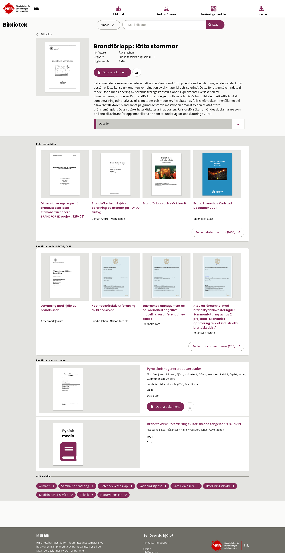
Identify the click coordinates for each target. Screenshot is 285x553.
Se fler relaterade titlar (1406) (216, 232)
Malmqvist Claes (204, 218)
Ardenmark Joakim (52, 321)
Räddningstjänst (150, 486)
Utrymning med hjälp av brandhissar (58, 308)
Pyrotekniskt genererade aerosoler (174, 368)
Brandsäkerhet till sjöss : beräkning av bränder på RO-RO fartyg (116, 207)
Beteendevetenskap (114, 486)
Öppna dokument (115, 72)
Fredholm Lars (151, 324)
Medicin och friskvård (53, 495)
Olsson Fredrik (119, 321)
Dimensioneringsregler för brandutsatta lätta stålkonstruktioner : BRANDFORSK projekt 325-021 (62, 210)
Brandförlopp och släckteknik (164, 203)
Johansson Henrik (204, 332)
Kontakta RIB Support (156, 542)
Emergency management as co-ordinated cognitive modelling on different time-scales (163, 312)
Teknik (84, 495)
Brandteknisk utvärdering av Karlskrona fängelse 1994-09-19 (194, 424)
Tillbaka (46, 34)
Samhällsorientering (75, 486)
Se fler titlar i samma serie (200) (214, 346)
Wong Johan (118, 218)
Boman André (100, 218)
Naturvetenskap (111, 495)
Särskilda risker (183, 486)
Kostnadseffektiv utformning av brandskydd (113, 308)
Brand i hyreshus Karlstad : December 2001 (213, 205)
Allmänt (44, 486)
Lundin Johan (100, 321)
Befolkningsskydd (218, 486)
